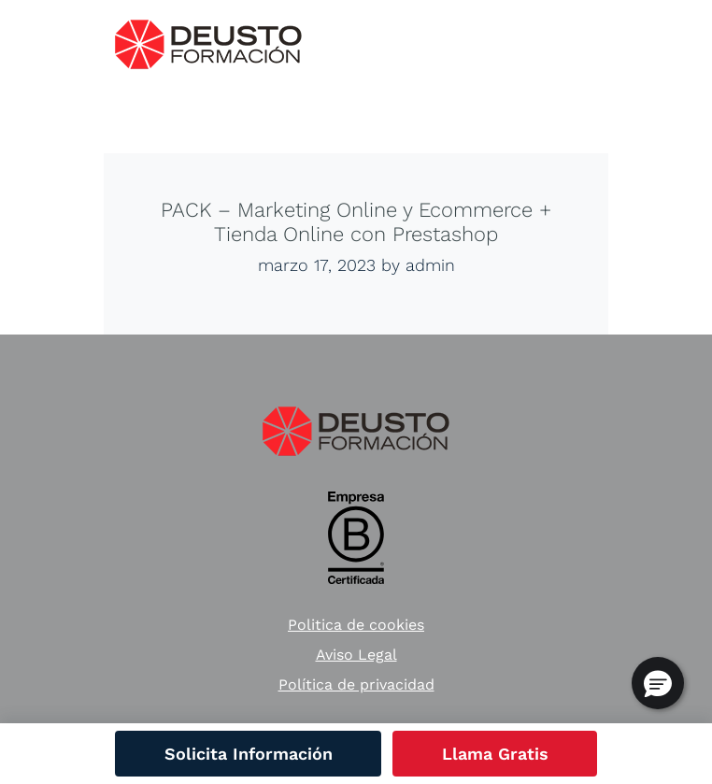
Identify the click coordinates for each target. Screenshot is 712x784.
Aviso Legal (356, 654)
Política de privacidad (356, 684)
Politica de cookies (356, 625)
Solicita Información (248, 753)
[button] (658, 683)
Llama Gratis (495, 753)
